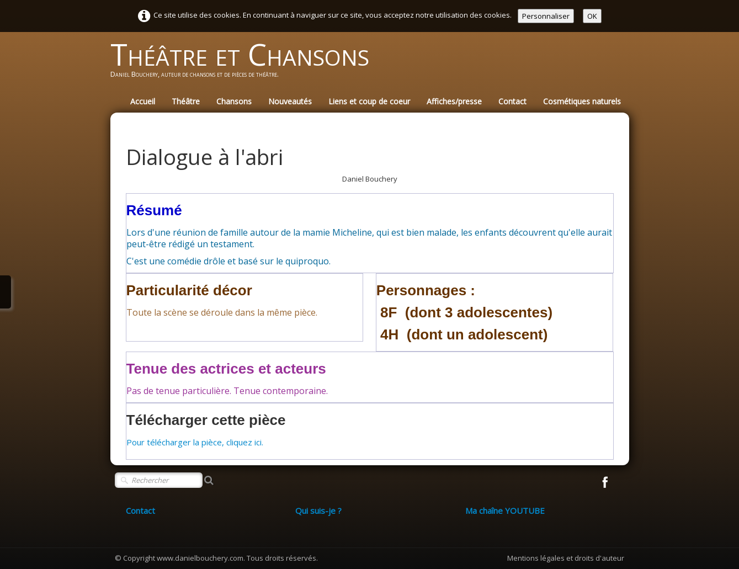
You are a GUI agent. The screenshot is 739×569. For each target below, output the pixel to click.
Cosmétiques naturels (582, 101)
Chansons (234, 101)
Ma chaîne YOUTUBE (505, 510)
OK (592, 16)
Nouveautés (290, 101)
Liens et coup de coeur (369, 101)
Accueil (142, 101)
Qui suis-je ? (318, 510)
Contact (512, 101)
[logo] (244, 64)
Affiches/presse (454, 101)
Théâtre (186, 101)
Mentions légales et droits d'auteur (565, 558)
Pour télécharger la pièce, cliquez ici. (194, 442)
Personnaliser (546, 16)
